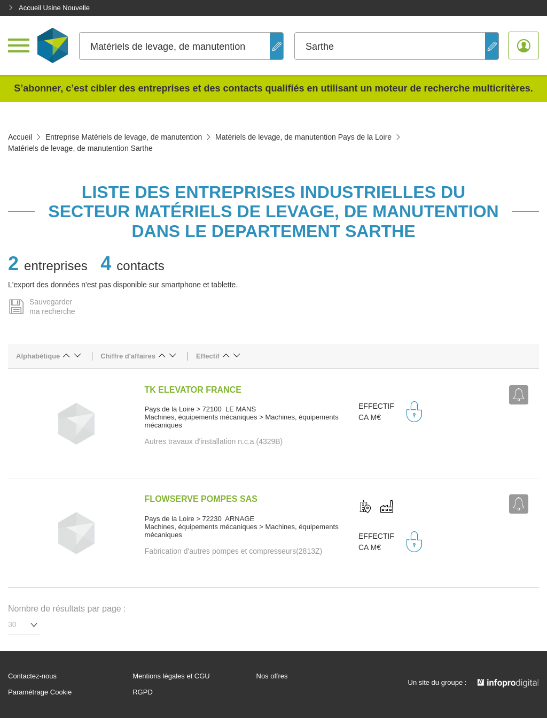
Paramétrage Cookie (40, 692)
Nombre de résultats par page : (67, 608)
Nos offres (272, 676)
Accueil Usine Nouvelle (49, 8)
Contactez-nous (32, 676)
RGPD (142, 692)
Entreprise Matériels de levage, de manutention (123, 137)
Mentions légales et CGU (171, 676)
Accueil (20, 137)
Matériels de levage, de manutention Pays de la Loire (303, 137)
